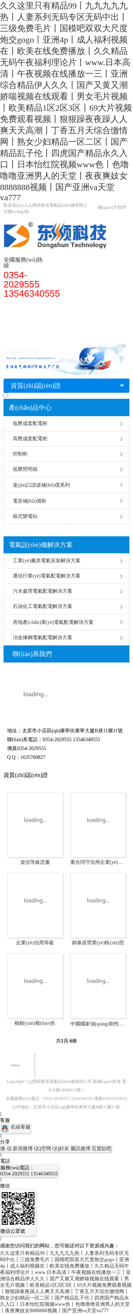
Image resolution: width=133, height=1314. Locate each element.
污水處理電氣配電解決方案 (42, 591)
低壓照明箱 (25, 469)
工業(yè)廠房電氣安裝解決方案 (47, 560)
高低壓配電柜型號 (45, 305)
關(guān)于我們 (112, 207)
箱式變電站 (25, 516)
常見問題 (60, 319)
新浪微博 (23, 1148)
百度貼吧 (101, 1148)
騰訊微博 (81, 1148)
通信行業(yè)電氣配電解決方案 (47, 575)
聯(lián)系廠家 (22, 333)
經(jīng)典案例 (93, 319)
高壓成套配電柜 (30, 438)
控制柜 (20, 454)
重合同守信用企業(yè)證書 (98, 862)
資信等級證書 (35, 862)
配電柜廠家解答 (24, 319)
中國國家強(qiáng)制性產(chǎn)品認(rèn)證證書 (98, 1024)
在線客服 (15, 1127)
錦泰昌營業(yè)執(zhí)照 (98, 942)
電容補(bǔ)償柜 (29, 501)
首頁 (12, 305)
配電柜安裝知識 (90, 305)
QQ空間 (43, 1148)
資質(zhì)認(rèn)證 (36, 385)
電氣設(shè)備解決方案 (41, 544)
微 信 (6, 1148)
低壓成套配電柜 (30, 423)
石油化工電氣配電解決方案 (42, 606)
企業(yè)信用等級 (35, 942)
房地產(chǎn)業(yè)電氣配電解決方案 (53, 622)
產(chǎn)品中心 (30, 407)
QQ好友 (61, 1148)
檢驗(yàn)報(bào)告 (35, 1023)
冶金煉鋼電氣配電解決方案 (42, 637)
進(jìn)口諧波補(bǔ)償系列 (41, 485)
